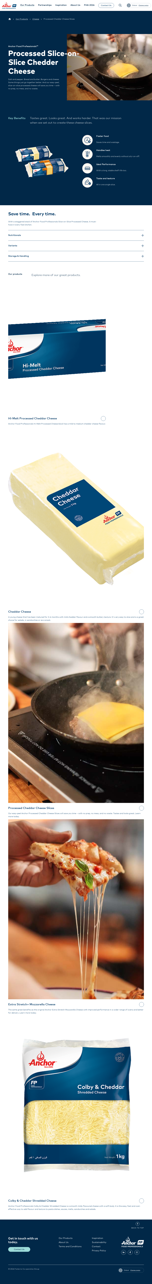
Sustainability (99, 1242)
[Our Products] (22, 19)
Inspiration (97, 1238)
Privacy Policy (99, 1251)
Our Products (65, 1238)
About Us (63, 1242)
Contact (96, 1246)
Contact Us (106, 5)
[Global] (9, 19)
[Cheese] (35, 19)
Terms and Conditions (70, 1246)
